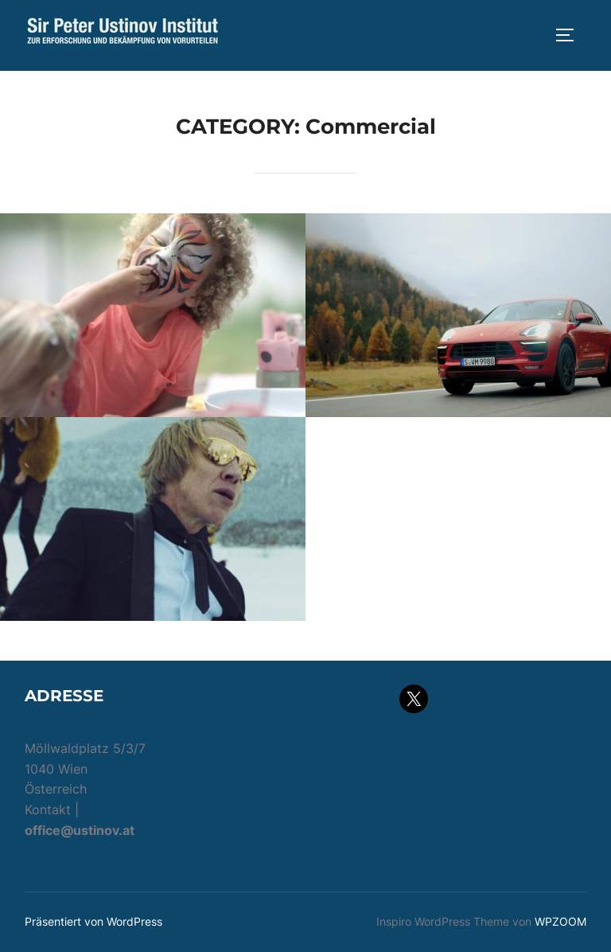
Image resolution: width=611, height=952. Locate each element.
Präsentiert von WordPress (93, 921)
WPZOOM (560, 921)
